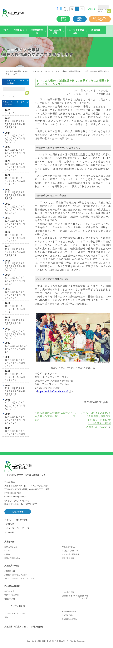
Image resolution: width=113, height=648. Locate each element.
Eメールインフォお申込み (100, 19)
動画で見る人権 (68, 558)
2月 (11, 113)
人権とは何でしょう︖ (70, 547)
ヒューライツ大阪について (15, 613)
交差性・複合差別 (11, 595)
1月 (15, 113)
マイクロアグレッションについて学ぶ (19, 578)
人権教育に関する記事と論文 (15, 575)
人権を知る (9, 541)
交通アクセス (63, 19)
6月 (15, 124)
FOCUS (7, 551)
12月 (7, 121)
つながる (10, 532)
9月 (23, 121)
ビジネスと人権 (68, 592)
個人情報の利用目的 (70, 619)
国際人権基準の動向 (18, 71)
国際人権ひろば (10, 547)
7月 (11, 124)
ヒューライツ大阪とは (14, 606)
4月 (23, 124)
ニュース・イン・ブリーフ (40, 71)
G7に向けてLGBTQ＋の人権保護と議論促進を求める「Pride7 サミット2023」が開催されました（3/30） (98, 419)
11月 (12, 121)
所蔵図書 (8, 626)
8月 (7, 124)
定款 (6, 617)
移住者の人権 (9, 599)
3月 (7, 113)
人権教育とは (9, 571)
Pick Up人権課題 (12, 586)
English (91, 9)
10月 (18, 121)
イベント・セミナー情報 (16, 520)
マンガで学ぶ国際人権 (70, 554)
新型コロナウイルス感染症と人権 (85, 597)
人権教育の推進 (11, 565)
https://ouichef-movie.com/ (52, 391)
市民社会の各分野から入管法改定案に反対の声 (47, 416)
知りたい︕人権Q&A (70, 551)
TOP (6, 30)
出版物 (7, 554)
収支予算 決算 (67, 615)
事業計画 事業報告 (69, 611)
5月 (19, 124)
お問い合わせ (79, 19)
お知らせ (10, 524)
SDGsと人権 (9, 591)
